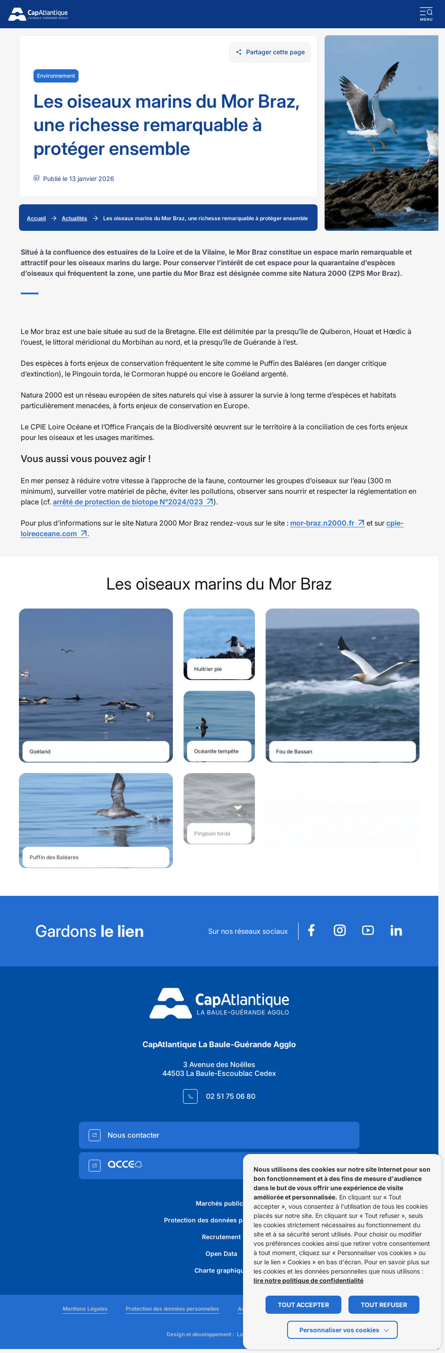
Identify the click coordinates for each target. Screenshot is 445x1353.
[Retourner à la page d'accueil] (38, 14)
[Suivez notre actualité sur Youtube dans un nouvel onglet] (368, 931)
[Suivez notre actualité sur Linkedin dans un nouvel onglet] (396, 931)
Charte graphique (221, 1270)
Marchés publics (221, 1203)
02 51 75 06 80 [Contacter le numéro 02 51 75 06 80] (230, 1096)
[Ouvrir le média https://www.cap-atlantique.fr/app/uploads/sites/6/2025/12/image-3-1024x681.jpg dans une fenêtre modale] (219, 644)
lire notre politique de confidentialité (308, 1280)
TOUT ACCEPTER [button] (303, 1304)
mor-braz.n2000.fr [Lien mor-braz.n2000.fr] (322, 519)
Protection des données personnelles (221, 1220)
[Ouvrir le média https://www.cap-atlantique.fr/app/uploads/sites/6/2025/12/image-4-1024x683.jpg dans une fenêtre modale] (342, 686)
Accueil (36, 218)
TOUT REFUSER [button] (384, 1304)
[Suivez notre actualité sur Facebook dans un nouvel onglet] (311, 931)
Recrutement (221, 1236)
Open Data (221, 1253)
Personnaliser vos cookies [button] (339, 1330)
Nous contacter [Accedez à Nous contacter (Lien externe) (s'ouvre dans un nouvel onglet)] (133, 1135)
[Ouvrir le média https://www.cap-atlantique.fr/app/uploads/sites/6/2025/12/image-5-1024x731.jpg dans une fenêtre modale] (219, 727)
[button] (426, 14)
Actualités (74, 218)
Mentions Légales (85, 1308)
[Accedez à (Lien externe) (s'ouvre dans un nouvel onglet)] (219, 1165)
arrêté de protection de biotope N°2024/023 (128, 498)
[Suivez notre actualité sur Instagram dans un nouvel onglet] (340, 931)
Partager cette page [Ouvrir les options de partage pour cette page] (270, 52)
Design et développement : (217, 1334)
